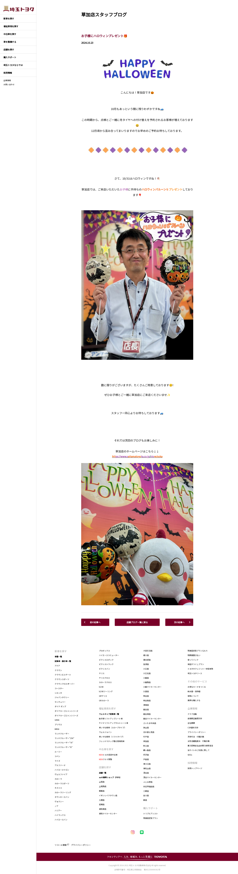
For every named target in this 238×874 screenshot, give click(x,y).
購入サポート (150, 808)
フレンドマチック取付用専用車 (111, 741)
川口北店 (147, 673)
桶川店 (146, 655)
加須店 (146, 664)
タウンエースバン (62, 797)
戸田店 (146, 759)
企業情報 (7, 80)
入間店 (101, 800)
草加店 (146, 741)
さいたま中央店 (149, 723)
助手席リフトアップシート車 (111, 718)
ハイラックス (60, 815)
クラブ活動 (192, 714)
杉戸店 (146, 736)
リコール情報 (60, 844)
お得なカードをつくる (197, 686)
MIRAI (57, 729)
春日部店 (147, 659)
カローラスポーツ (62, 783)
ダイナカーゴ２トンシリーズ (66, 715)
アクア (57, 665)
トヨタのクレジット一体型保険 (200, 668)
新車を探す (61, 651)
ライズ (57, 760)
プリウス (58, 724)
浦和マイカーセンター (108, 813)
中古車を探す (106, 749)
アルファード (60, 765)
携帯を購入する (194, 700)
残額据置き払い (194, 655)
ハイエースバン (61, 819)
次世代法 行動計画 (196, 736)
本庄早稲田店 (148, 786)
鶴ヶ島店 (147, 750)
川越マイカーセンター (152, 686)
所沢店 (146, 754)
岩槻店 (101, 804)
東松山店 (147, 768)
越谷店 (146, 709)
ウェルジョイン (105, 732)
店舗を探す (105, 767)
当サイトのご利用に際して (198, 750)
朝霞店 (101, 791)
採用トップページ (195, 768)
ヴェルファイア (61, 774)
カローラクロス (105, 682)
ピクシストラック (106, 664)
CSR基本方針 (193, 727)
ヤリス (101, 673)
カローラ (58, 779)
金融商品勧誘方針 (195, 718)
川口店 (146, 668)
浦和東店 (102, 809)
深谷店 (146, 772)
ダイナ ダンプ (60, 706)
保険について (193, 696)
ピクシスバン (104, 668)
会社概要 (191, 723)
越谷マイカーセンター (152, 718)
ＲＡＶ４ (58, 787)
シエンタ (58, 693)
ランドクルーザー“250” (65, 738)
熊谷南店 (147, 700)
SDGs (190, 754)
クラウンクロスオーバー (65, 683)
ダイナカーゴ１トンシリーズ (66, 711)
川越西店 (147, 682)
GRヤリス (103, 696)
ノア (56, 806)
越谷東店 (147, 714)
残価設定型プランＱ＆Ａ (198, 650)
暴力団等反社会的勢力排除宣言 (200, 745)
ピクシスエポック (106, 659)
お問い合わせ (8, 84)
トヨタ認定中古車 (108, 754)
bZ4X (101, 686)
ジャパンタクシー (62, 697)
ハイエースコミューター (109, 655)
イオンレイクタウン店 (108, 795)
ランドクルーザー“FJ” (64, 747)
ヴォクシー (59, 801)
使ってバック (193, 659)
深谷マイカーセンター (152, 777)
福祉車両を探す (107, 708)
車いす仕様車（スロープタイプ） (112, 727)
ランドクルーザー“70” (64, 742)
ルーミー (58, 751)
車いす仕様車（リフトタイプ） (111, 736)
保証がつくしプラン (196, 664)
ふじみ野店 (147, 782)
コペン (57, 756)
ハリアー (58, 810)
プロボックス (104, 650)
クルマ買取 (105, 759)
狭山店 (146, 727)
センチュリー (60, 702)
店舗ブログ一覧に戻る (137, 622)
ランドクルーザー (62, 733)
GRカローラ (104, 700)
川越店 (146, 678)
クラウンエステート (63, 674)
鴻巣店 (146, 705)
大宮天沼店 (147, 650)
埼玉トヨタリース (195, 673)
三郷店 (146, 791)
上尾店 (101, 781)
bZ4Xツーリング (106, 691)
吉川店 (146, 795)
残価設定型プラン (150, 818)
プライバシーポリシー (197, 732)
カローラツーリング (63, 792)
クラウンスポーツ (62, 679)
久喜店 (146, 691)
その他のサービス (197, 681)
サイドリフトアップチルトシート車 (113, 723)
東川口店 (147, 763)
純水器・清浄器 (194, 691)
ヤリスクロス (104, 678)
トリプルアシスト (150, 813)
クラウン (58, 670)
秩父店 (146, 745)
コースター (59, 688)
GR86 (57, 720)
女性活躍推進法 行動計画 (198, 741)
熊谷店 (146, 696)
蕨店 (145, 800)
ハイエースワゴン (62, 769)
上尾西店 (102, 786)
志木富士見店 (148, 732)
